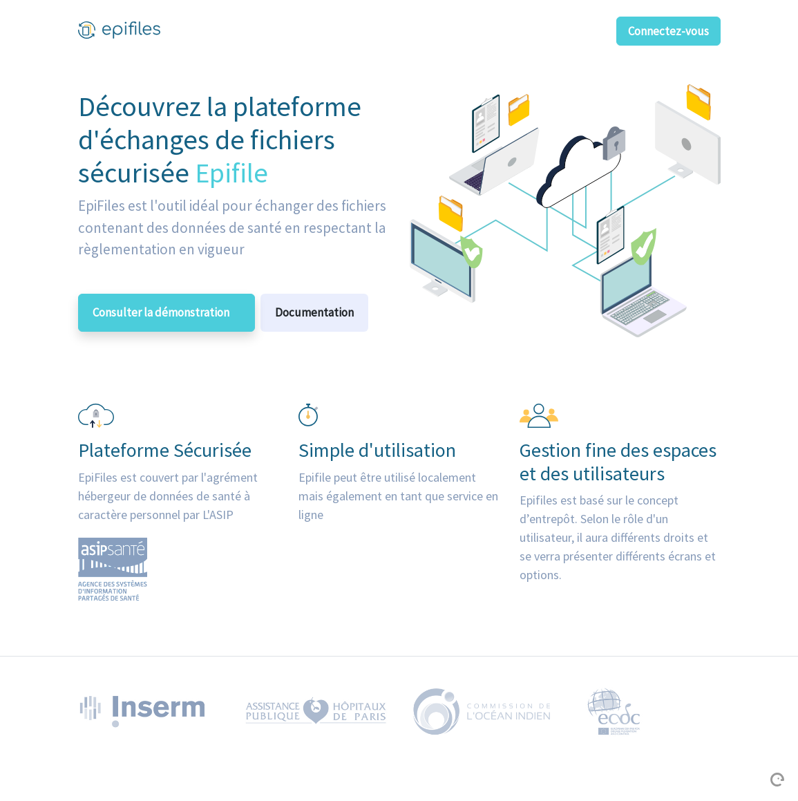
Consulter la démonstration (161, 312)
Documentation (314, 312)
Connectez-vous (668, 31)
